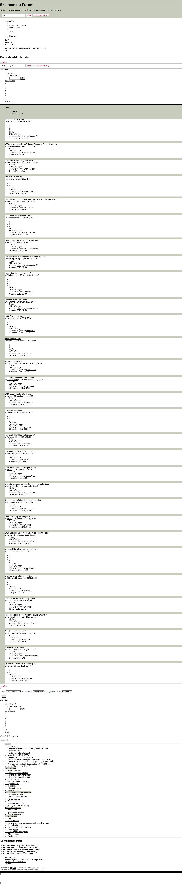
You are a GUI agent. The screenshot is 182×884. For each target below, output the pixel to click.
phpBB (13, 868)
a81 (27, 460)
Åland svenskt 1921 (13, 339)
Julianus (29, 208)
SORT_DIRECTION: (58, 692)
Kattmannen (31, 370)
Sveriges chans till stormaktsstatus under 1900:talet (26, 257)
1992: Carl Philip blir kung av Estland (20, 517)
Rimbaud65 (12, 601)
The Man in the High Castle (16, 300)
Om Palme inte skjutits (14, 410)
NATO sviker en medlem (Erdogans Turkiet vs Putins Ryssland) (31, 144)
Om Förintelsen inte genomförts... (18, 576)
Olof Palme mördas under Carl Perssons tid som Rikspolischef (30, 199)
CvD (28, 640)
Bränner (10, 202)
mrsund (11, 122)
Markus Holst (12, 275)
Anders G (30, 331)
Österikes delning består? (15, 631)
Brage (28, 353)
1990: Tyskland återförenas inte (18, 316)
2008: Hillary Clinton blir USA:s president (21, 240)
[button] (10, 73)
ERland (10, 578)
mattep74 (11, 412)
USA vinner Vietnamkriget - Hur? (18, 216)
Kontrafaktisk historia (14, 57)
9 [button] (5, 95)
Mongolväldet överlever (14, 647)
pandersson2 (31, 136)
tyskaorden (30, 169)
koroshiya (30, 386)
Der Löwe (11, 633)
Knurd (9, 242)
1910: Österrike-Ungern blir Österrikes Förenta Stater (26, 533)
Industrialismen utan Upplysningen (19, 451)
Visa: (11, 692)
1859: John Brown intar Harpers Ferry (20, 468)
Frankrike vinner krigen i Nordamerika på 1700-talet (26, 615)
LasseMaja (30, 476)
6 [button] (5, 89)
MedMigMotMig (13, 146)
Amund (11, 179)
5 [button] (5, 87)
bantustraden (31, 308)
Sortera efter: (33, 692)
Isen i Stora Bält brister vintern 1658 (19, 378)
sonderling (30, 232)
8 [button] (5, 93)
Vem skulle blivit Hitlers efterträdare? (20, 435)
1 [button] (5, 83)
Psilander (11, 163)
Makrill (9, 341)
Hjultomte (11, 302)
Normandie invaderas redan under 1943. (21, 549)
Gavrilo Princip (32, 153)
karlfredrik (11, 502)
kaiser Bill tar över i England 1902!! (19, 161)
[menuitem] (17, 26)
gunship (29, 292)
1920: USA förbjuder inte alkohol (18, 394)
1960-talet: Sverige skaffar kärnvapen (20, 664)
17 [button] (6, 99)
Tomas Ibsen (13, 218)
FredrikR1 (30, 191)
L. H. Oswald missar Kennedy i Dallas (20, 599)
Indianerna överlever (13, 177)
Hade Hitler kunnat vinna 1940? (18, 273)
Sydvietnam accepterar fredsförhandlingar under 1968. (27, 484)
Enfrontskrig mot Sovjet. (14, 120)
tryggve (29, 678)
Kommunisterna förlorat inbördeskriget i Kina (23, 500)
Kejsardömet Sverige (13, 361)
